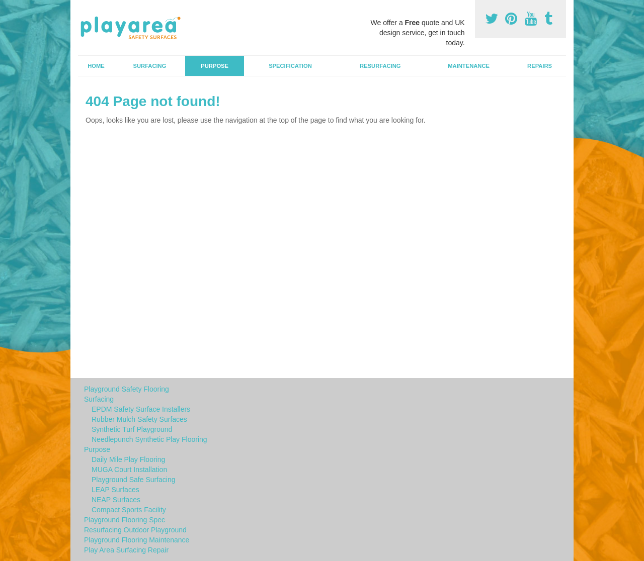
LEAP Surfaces (115, 490)
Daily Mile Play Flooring (128, 459)
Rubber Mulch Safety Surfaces (139, 419)
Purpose (214, 66)
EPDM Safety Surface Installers (141, 409)
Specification (290, 66)
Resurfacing (380, 66)
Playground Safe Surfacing (134, 480)
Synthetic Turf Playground (132, 429)
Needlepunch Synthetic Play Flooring (149, 439)
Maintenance (469, 66)
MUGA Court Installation (129, 469)
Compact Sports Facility (129, 510)
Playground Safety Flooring (126, 389)
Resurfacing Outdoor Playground (135, 530)
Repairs (539, 66)
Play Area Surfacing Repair (126, 550)
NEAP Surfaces (116, 500)
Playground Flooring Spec (124, 520)
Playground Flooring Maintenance (136, 540)
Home (96, 66)
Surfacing (150, 66)
